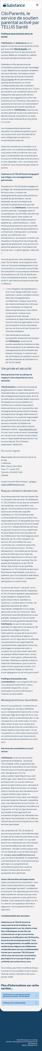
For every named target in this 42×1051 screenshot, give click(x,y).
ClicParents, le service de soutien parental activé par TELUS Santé (16, 995)
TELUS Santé (20, 49)
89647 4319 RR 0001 (29, 1045)
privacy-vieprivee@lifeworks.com (19, 855)
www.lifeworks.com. (28, 429)
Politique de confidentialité (14, 1003)
